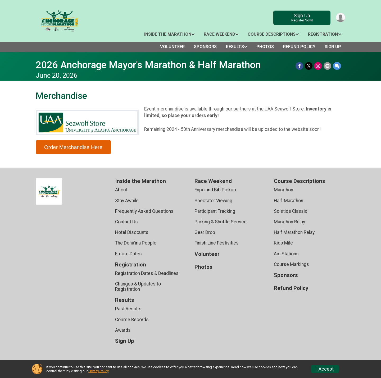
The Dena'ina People (135, 243)
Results (235, 46)
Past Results (128, 308)
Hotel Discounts (131, 232)
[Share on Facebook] (299, 66)
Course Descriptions (272, 34)
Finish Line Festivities (216, 243)
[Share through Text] (337, 66)
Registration (323, 34)
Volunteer (172, 46)
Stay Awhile (127, 200)
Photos (265, 46)
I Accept (325, 369)
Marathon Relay (289, 221)
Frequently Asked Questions (144, 211)
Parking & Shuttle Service (220, 221)
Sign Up (302, 17)
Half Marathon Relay (294, 232)
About (121, 189)
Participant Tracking (214, 211)
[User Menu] (340, 17)
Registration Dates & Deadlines (147, 273)
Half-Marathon (288, 200)
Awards (123, 330)
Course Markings (291, 264)
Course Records (132, 319)
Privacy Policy (98, 371)
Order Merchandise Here (73, 147)
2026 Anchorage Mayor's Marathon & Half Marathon (148, 65)
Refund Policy (299, 46)
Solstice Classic (290, 211)
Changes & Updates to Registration (138, 286)
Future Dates (128, 253)
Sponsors (205, 46)
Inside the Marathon (167, 34)
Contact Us (126, 221)
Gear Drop (204, 232)
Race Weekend (219, 34)
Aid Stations (286, 253)
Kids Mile (283, 243)
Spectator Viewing (213, 200)
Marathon (283, 189)
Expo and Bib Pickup (215, 189)
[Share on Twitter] (309, 66)
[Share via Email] (327, 66)
